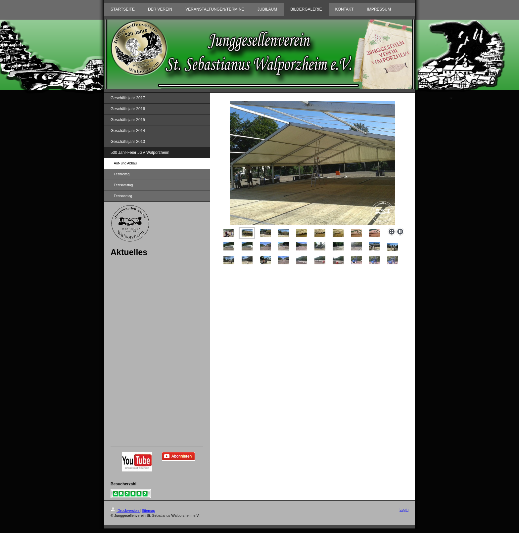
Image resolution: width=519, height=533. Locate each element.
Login (404, 509)
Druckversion (125, 510)
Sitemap (148, 510)
